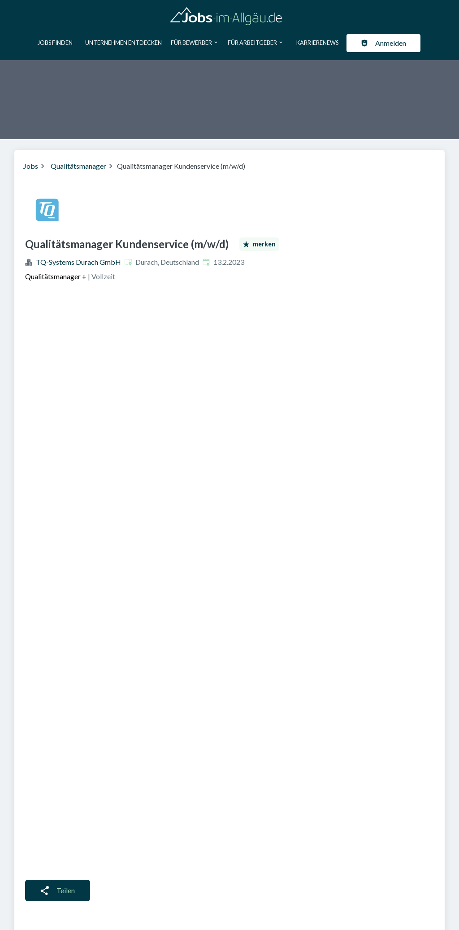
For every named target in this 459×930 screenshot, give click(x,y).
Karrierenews (317, 42)
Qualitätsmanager (78, 166)
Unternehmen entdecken (123, 42)
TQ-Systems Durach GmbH (78, 262)
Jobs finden (55, 42)
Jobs (30, 166)
